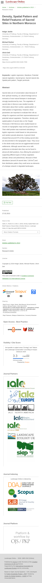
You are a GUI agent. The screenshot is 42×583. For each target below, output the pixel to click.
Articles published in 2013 (25, 7)
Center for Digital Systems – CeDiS (15, 576)
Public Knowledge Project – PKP (16, 574)
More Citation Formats (11, 232)
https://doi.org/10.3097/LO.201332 (14, 68)
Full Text (8, 202)
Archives (11, 7)
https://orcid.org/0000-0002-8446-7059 (14, 62)
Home (4, 7)
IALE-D (15, 562)
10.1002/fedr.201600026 (9, 312)
